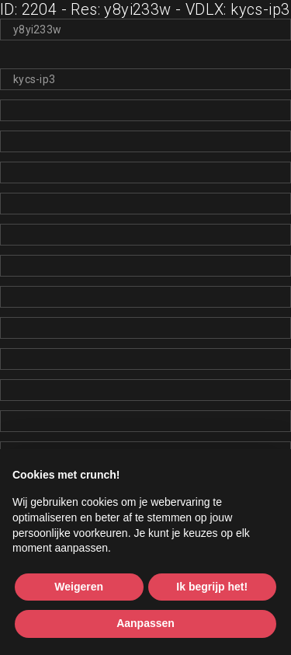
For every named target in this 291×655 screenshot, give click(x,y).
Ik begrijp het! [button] (212, 586)
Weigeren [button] (78, 586)
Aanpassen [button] (145, 623)
